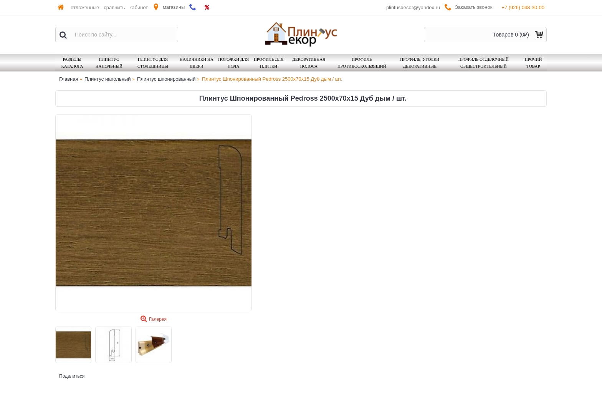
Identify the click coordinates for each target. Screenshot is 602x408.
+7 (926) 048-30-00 (522, 7)
